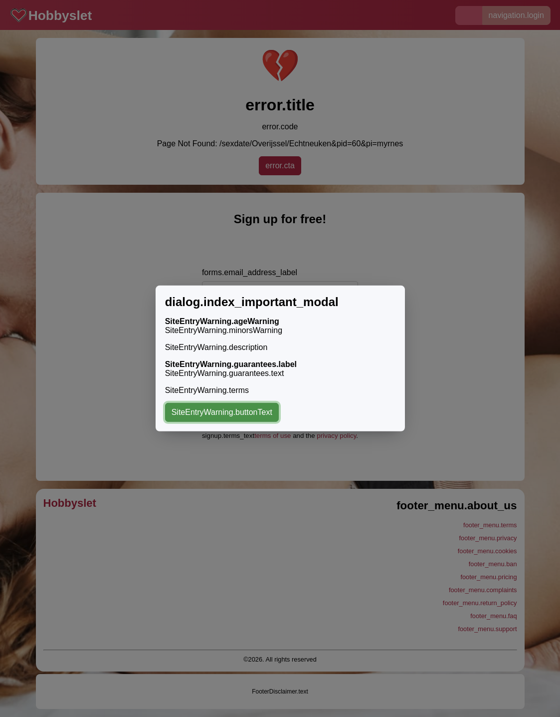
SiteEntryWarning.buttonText (222, 412)
